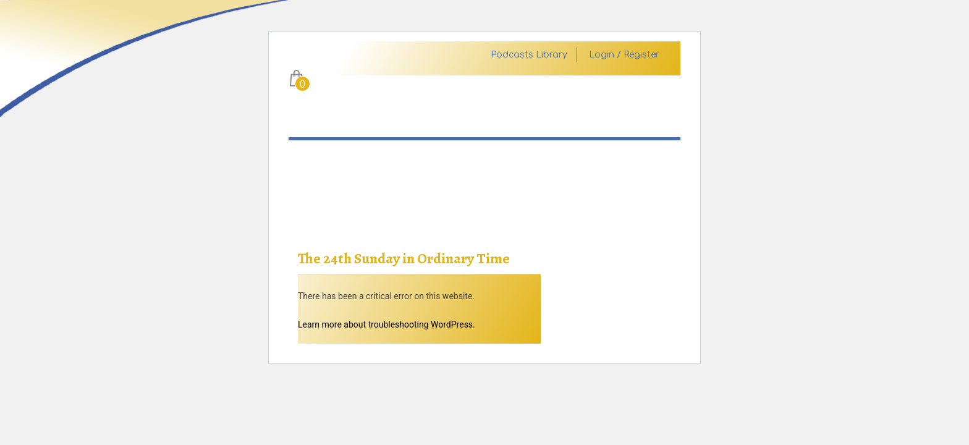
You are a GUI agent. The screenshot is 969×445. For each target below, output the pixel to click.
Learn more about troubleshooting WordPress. (386, 324)
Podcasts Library (529, 55)
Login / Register (624, 55)
